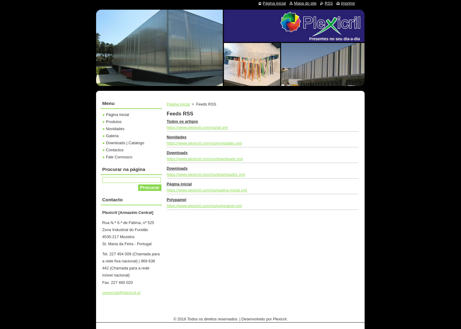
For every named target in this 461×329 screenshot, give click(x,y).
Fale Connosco (119, 157)
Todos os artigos (182, 121)
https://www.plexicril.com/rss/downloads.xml (205, 159)
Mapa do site (305, 3)
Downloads (177, 152)
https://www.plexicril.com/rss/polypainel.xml (204, 205)
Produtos (114, 121)
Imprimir (348, 3)
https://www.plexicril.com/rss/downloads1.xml (206, 174)
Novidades (177, 137)
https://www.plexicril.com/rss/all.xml (197, 127)
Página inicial (178, 104)
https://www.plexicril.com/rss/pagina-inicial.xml (207, 190)
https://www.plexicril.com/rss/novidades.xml (204, 143)
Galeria (112, 136)
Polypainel (176, 199)
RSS (329, 3)
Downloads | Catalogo (125, 143)
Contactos (115, 150)
